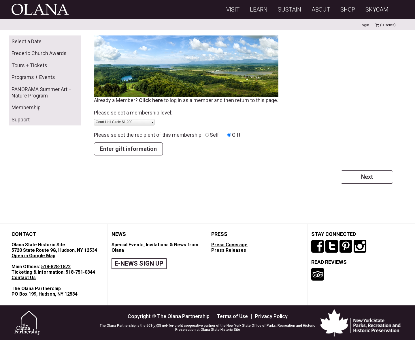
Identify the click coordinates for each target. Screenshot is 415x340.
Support (21, 120)
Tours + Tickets (29, 65)
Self (218, 135)
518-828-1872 (56, 266)
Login (364, 24)
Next (367, 177)
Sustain (289, 9)
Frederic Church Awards (39, 53)
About (321, 9)
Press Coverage (229, 244)
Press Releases (228, 250)
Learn (258, 9)
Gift (236, 135)
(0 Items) (386, 24)
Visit (232, 9)
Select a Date (27, 41)
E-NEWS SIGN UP (139, 263)
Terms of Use (232, 316)
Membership (26, 107)
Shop (347, 9)
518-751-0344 (80, 272)
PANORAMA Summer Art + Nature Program (41, 92)
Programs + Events (33, 77)
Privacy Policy (271, 316)
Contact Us (24, 277)
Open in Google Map (33, 255)
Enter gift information (128, 149)
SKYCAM (376, 9)
